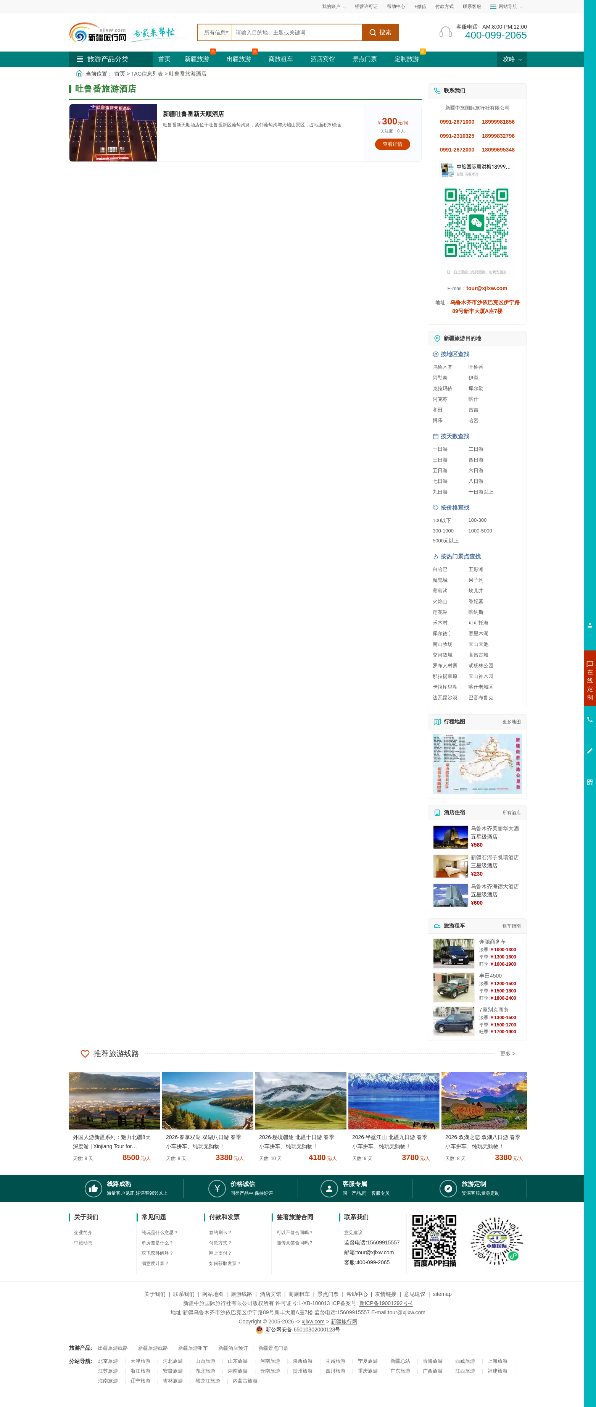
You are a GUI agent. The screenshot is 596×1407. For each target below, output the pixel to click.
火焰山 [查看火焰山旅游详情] (440, 601)
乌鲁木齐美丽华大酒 (495, 828)
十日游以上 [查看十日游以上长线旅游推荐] (481, 492)
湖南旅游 (238, 1371)
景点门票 (365, 59)
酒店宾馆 (323, 59)
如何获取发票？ (225, 1263)
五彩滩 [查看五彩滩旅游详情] (476, 569)
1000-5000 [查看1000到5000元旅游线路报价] (480, 531)
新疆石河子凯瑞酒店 (495, 857)
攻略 (512, 59)
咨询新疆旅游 (555, 684)
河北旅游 (173, 1361)
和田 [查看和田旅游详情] (438, 410)
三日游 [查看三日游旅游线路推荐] (440, 460)
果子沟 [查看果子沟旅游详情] (476, 580)
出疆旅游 (239, 59)
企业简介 (83, 1232)
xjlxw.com (313, 1321)
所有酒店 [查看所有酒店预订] (512, 812)
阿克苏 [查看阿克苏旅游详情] (440, 399)
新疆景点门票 (273, 1348)
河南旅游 (270, 1361)
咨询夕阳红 (556, 739)
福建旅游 (497, 1371)
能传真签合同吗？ (295, 1243)
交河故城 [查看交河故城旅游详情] (443, 655)
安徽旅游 (173, 1371)
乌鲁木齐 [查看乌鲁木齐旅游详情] (443, 367)
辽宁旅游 (140, 1381)
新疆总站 (400, 1361)
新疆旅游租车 (193, 1348)
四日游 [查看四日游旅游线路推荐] (476, 460)
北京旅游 (108, 1361)
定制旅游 (407, 59)
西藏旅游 (465, 1361)
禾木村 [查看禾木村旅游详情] (440, 623)
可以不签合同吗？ (295, 1232)
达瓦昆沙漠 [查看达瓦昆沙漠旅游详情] (445, 697)
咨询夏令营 (556, 712)
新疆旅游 (197, 59)
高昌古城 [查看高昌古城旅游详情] (478, 655)
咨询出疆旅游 (555, 698)
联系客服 (472, 6)
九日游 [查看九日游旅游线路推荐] (440, 492)
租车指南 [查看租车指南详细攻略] (512, 926)
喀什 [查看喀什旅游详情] (473, 399)
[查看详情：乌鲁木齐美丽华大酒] (451, 837)
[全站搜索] (297, 32)
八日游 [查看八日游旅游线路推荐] (476, 481)
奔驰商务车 (492, 942)
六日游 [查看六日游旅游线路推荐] (476, 470)
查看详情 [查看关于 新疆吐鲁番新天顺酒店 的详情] (393, 144)
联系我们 (184, 1294)
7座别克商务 (494, 1010)
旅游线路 (241, 1294)
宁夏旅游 (368, 1361)
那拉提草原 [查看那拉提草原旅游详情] (445, 676)
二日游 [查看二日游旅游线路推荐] (476, 449)
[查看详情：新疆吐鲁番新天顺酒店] (113, 132)
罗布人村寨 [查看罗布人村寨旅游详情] (445, 665)
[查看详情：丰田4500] (454, 987)
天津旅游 (140, 1361)
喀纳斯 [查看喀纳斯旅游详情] (476, 612)
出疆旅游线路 (113, 1348)
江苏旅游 (108, 1371)
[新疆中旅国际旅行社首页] (130, 32)
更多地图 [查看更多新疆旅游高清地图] (512, 721)
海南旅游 (108, 1381)
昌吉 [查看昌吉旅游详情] (473, 410)
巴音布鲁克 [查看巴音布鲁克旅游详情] (481, 697)
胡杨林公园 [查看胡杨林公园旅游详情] (481, 665)
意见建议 (353, 1232)
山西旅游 (205, 1361)
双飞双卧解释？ (158, 1253)
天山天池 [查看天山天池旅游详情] (478, 644)
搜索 (380, 32)
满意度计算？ (155, 1263)
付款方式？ (220, 1243)
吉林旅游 (173, 1381)
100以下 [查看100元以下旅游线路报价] (442, 520)
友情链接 (385, 1294)
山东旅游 (238, 1361)
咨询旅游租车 (555, 725)
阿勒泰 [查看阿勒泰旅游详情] (440, 378)
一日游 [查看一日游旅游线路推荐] (440, 449)
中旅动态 (83, 1243)
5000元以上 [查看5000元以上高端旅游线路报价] (446, 541)
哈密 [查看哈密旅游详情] (473, 420)
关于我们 (155, 1294)
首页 (164, 59)
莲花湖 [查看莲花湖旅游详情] (440, 612)
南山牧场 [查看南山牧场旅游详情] (443, 644)
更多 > (507, 1053)
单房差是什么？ (158, 1243)
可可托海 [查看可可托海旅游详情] (478, 623)
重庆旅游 (368, 1371)
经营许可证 (366, 6)
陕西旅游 (302, 1361)
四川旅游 (335, 1371)
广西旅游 (433, 1371)
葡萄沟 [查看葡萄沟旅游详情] (440, 591)
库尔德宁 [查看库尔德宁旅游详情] (443, 633)
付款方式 (444, 6)
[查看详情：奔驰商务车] (454, 953)
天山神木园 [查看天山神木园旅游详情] (481, 676)
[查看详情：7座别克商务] (454, 1021)
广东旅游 (400, 1371)
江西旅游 (465, 1371)
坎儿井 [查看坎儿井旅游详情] (476, 591)
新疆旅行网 (344, 1321)
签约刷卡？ (220, 1232)
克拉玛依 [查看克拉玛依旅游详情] (443, 388)
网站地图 (213, 1294)
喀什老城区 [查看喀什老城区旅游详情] (481, 687)
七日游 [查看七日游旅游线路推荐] (440, 481)
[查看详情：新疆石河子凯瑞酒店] (451, 866)
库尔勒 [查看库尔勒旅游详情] (476, 388)
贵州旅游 (302, 1371)
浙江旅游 (140, 1371)
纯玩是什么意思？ (160, 1232)
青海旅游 (433, 1361)
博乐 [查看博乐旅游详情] (438, 420)
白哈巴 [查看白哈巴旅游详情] (440, 569)
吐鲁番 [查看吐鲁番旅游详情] (476, 367)
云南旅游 (270, 1371)
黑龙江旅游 (207, 1381)
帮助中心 (396, 6)
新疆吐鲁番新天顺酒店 (193, 114)
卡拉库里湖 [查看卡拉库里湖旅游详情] (445, 687)
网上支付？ (220, 1253)
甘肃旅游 (335, 1361)
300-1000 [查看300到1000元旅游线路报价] (443, 531)
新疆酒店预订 (233, 1348)
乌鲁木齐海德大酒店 (495, 886)
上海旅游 (497, 1361)
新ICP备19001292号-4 (386, 1303)
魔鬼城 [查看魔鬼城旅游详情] (440, 580)
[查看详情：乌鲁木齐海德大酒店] (451, 895)
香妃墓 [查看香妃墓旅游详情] (476, 601)
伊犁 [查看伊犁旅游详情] (473, 378)
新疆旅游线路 (153, 1348)
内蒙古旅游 (245, 1381)
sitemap (442, 1294)
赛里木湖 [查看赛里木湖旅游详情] (478, 633)
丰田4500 (490, 976)
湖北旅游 (205, 1371)
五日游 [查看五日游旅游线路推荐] (440, 470)
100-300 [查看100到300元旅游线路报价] (478, 520)
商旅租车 (281, 59)
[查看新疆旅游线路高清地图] (477, 764)
